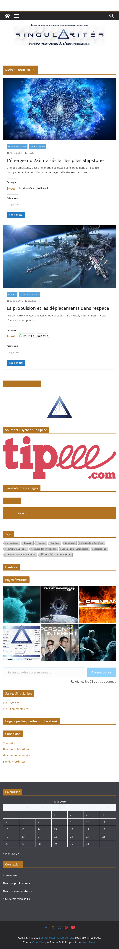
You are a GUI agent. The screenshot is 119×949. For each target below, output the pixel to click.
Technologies (38, 146)
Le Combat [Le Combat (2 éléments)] (70, 543)
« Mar (6, 853)
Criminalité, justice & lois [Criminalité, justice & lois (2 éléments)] (92, 543)
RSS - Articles (11, 703)
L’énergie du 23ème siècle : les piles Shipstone (55, 160)
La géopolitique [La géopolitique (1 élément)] (12, 543)
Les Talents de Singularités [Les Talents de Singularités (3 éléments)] (75, 548)
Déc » (15, 853)
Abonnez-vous (102, 672)
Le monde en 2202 (17, 146)
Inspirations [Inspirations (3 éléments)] (100, 548)
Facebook (12, 501)
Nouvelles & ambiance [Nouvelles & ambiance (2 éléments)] (16, 549)
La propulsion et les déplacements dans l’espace (58, 308)
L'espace (12, 294)
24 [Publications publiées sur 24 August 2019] (87, 836)
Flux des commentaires (17, 755)
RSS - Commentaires (15, 709)
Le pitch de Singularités (22, 384)
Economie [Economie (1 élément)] (28, 543)
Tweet (11, 187)
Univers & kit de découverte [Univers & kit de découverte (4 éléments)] (56, 554)
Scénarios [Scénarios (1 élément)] (41, 543)
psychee (32, 153)
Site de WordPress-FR (16, 761)
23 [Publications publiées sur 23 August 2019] (71, 836)
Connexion (9, 743)
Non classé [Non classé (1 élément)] (55, 543)
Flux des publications (16, 749)
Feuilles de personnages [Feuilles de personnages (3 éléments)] (44, 548)
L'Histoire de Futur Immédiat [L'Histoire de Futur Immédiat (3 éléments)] (20, 554)
